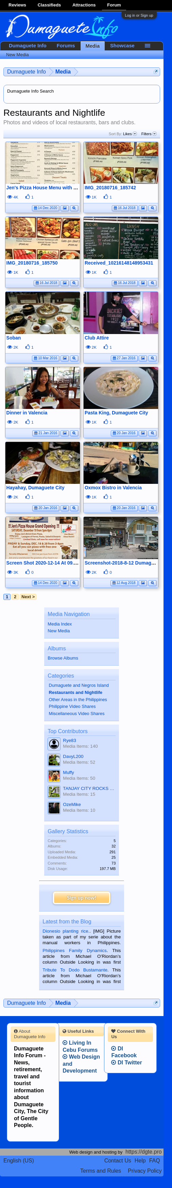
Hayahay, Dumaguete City (35, 487)
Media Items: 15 (79, 794)
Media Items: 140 (80, 746)
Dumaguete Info (28, 45)
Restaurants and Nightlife (75, 692)
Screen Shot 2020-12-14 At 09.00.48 (46, 563)
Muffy (68, 772)
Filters (149, 133)
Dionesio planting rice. (65, 931)
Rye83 (69, 740)
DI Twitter (126, 1062)
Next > (28, 596)
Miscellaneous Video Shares (77, 713)
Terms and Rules (100, 1171)
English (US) (18, 1160)
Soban (13, 337)
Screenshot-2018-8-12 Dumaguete (123, 563)
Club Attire (97, 337)
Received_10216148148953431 (119, 263)
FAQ (154, 1160)
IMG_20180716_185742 (110, 187)
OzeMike (72, 804)
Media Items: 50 (79, 778)
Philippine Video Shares (72, 706)
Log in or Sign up (139, 15)
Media (93, 46)
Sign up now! (81, 897)
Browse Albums (63, 658)
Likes (130, 133)
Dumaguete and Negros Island (79, 685)
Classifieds (49, 4)
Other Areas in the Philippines (78, 699)
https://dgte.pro (143, 1152)
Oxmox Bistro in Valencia (113, 487)
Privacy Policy (145, 1171)
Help (140, 1160)
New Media (59, 630)
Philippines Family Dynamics (74, 950)
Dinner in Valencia (27, 412)
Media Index (60, 624)
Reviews (17, 4)
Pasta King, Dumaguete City (116, 412)
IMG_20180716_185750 (32, 263)
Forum (114, 4)
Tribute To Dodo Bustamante (74, 969)
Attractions (84, 4)
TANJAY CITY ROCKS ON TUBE (89, 788)
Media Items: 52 (79, 762)
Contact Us (117, 1160)
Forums (66, 45)
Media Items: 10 (79, 810)
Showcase (122, 45)
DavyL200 (73, 756)
